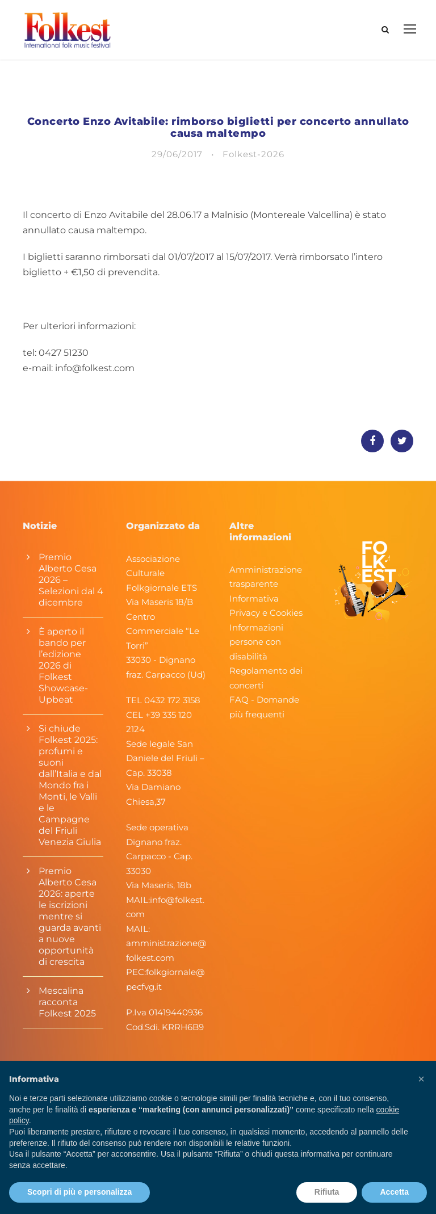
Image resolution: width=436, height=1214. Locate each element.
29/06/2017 (177, 154)
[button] (421, 1079)
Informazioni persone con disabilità (256, 642)
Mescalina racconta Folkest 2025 (67, 1002)
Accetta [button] (394, 1191)
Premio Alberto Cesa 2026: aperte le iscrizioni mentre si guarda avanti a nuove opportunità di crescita (70, 916)
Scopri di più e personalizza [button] (79, 1191)
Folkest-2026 (253, 154)
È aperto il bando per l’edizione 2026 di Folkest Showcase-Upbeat (63, 665)
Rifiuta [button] (327, 1191)
